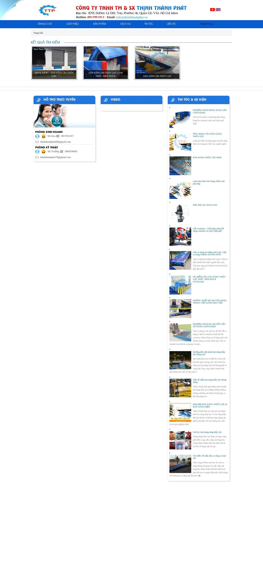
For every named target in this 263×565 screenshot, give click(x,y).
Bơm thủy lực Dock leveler (205, 205)
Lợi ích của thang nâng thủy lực (207, 432)
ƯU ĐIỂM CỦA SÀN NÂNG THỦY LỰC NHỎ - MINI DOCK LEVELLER (209, 279)
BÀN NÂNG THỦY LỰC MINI (207, 157)
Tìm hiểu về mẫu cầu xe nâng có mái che (209, 456)
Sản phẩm (99, 24)
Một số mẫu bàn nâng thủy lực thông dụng (209, 380)
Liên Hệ (171, 24)
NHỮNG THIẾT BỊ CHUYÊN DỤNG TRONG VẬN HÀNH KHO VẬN (210, 301)
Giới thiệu (72, 24)
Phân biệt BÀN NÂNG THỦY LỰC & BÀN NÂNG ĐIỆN (210, 405)
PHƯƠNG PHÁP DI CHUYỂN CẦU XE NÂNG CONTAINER (209, 325)
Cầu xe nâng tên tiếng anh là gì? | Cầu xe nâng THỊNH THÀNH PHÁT (210, 253)
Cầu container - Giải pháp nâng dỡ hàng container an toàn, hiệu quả (208, 229)
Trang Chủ (45, 24)
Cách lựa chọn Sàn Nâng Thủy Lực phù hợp (209, 182)
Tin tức (148, 24)
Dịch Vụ (125, 24)
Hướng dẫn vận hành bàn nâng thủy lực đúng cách (209, 353)
